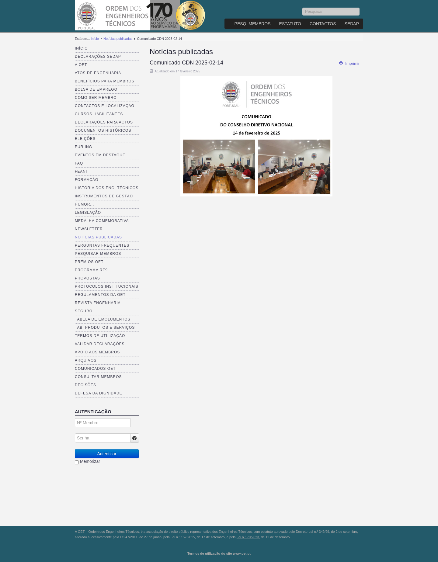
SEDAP (352, 23)
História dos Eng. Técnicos (106, 188)
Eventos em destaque (100, 155)
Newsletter (89, 229)
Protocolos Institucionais (106, 286)
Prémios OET (89, 262)
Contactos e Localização (104, 106)
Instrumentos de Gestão (104, 196)
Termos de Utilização (100, 336)
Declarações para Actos (104, 122)
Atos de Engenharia (98, 73)
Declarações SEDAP (98, 56)
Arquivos (85, 360)
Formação (86, 180)
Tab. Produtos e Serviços (105, 327)
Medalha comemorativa (102, 221)
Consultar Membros (98, 377)
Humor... (84, 204)
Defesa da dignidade (98, 393)
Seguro (83, 311)
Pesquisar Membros (98, 254)
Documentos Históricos (103, 130)
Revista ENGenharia (97, 303)
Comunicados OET (95, 368)
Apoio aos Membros (97, 352)
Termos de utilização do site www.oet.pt (219, 553)
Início (95, 38)
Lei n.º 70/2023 (248, 537)
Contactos (323, 23)
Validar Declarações (100, 344)
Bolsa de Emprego (96, 89)
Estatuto (290, 23)
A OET (81, 65)
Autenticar (106, 453)
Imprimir (349, 63)
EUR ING (83, 147)
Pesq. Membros (253, 23)
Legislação (88, 212)
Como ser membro (96, 97)
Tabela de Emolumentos (102, 319)
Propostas (87, 278)
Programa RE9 (91, 270)
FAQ (79, 163)
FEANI (81, 171)
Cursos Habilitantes (99, 114)
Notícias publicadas (117, 38)
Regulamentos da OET (100, 295)
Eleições (85, 139)
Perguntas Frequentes (102, 245)
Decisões (85, 385)
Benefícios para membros (104, 81)
